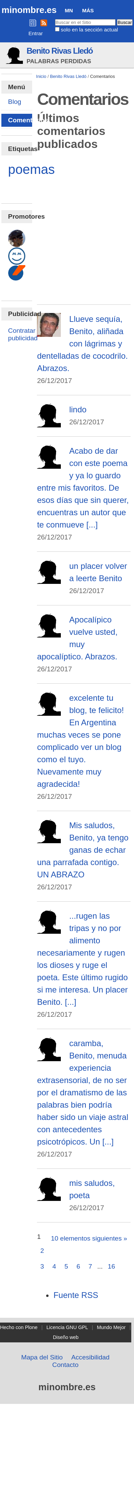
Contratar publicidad (23, 334)
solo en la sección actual (89, 29)
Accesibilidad (90, 1357)
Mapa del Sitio (42, 1357)
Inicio (41, 76)
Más (88, 10)
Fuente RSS (75, 1295)
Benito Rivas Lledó (60, 50)
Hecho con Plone (19, 1327)
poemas (31, 169)
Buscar (54, 18)
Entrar (35, 33)
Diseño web (66, 1337)
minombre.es (28, 10)
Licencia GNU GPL (67, 1327)
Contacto (65, 1364)
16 (111, 1266)
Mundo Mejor (111, 1327)
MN (69, 10)
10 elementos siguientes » (89, 1238)
